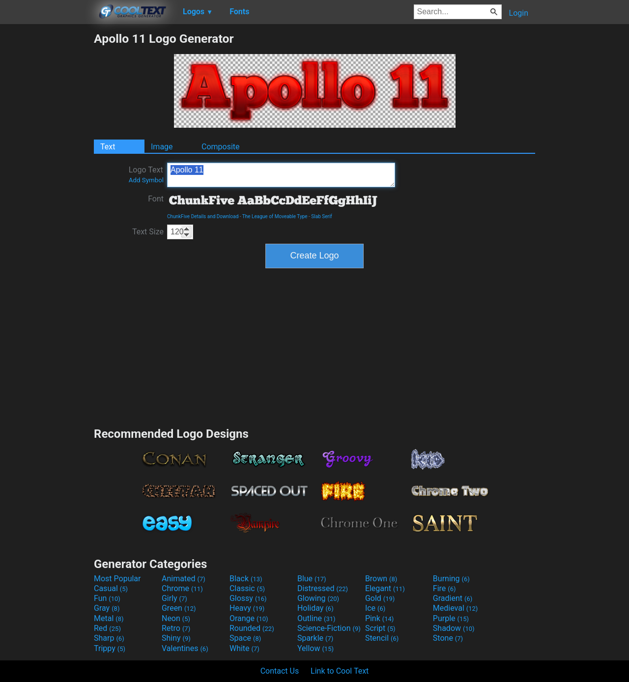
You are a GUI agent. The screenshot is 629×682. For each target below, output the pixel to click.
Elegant (385, 588)
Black (245, 578)
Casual (111, 588)
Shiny (176, 638)
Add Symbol (146, 180)
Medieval (455, 608)
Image (162, 146)
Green (179, 608)
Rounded (251, 628)
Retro (176, 628)
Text (107, 146)
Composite (220, 146)
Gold (380, 598)
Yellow (315, 648)
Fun (107, 598)
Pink (379, 618)
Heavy (246, 608)
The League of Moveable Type (275, 216)
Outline (316, 618)
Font (156, 198)
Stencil (382, 638)
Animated (183, 578)
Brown (381, 578)
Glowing (318, 598)
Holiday (315, 608)
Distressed (322, 588)
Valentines (185, 648)
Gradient (452, 598)
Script (380, 628)
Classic (247, 588)
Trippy (109, 648)
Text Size (148, 231)
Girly (174, 598)
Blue (311, 578)
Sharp (109, 638)
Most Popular (117, 578)
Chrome (182, 588)
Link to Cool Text (340, 671)
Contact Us (279, 671)
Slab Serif (321, 216)
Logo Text (146, 174)
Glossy (248, 598)
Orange (248, 618)
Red (107, 628)
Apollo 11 (281, 175)
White (244, 648)
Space (245, 638)
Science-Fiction (329, 628)
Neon (176, 618)
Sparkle (315, 638)
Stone (448, 638)
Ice (375, 608)
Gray (106, 608)
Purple (451, 618)
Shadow (454, 628)
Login (518, 13)
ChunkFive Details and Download (202, 216)
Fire (444, 588)
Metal (109, 618)
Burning (451, 578)
